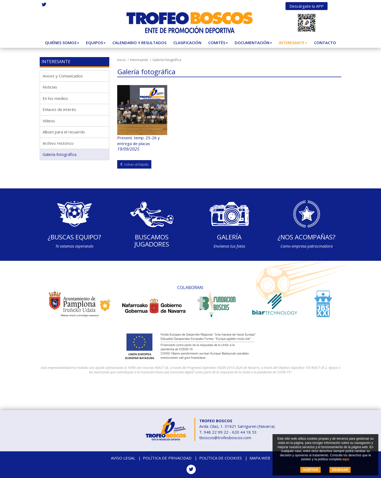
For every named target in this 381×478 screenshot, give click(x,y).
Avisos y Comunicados (63, 75)
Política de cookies (220, 458)
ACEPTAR (310, 470)
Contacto (325, 42)
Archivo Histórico (58, 143)
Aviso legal (123, 458)
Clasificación (187, 42)
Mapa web (260, 458)
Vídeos (49, 120)
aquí (345, 459)
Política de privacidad (167, 458)
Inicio (121, 59)
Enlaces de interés (59, 109)
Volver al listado (134, 164)
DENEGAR (340, 470)
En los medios (55, 98)
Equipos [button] (96, 42)
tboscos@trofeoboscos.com (225, 437)
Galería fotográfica (59, 154)
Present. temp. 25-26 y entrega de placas (138, 140)
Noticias (50, 87)
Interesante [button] (293, 42)
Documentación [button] (253, 42)
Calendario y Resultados (139, 42)
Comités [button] (218, 42)
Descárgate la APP (306, 6)
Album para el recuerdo (64, 131)
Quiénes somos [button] (62, 42)
